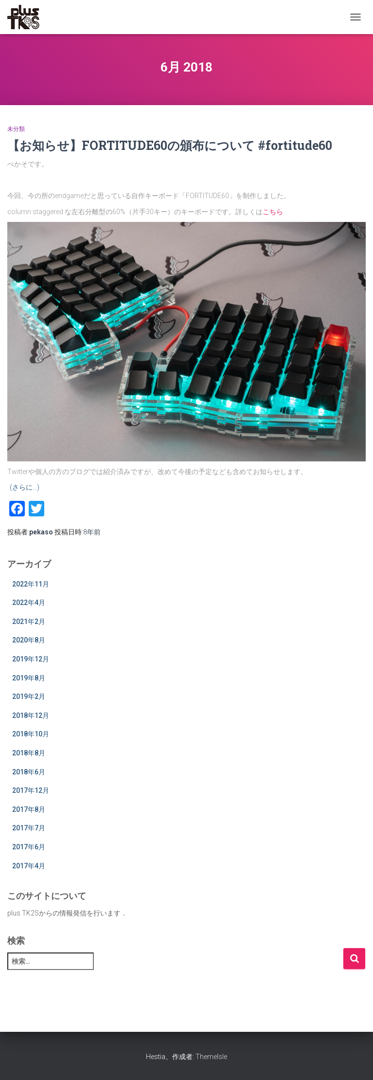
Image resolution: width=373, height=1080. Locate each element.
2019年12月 (30, 659)
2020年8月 (28, 640)
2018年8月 (28, 753)
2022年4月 (28, 602)
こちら (273, 212)
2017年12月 (30, 790)
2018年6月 (28, 772)
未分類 (16, 129)
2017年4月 (28, 866)
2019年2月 (28, 696)
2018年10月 (30, 734)
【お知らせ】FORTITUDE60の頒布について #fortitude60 (169, 145)
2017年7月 (28, 828)
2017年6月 (28, 847)
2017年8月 (28, 809)
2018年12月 (30, 715)
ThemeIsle (211, 1057)
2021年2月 (28, 621)
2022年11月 (30, 584)
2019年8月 (28, 678)
